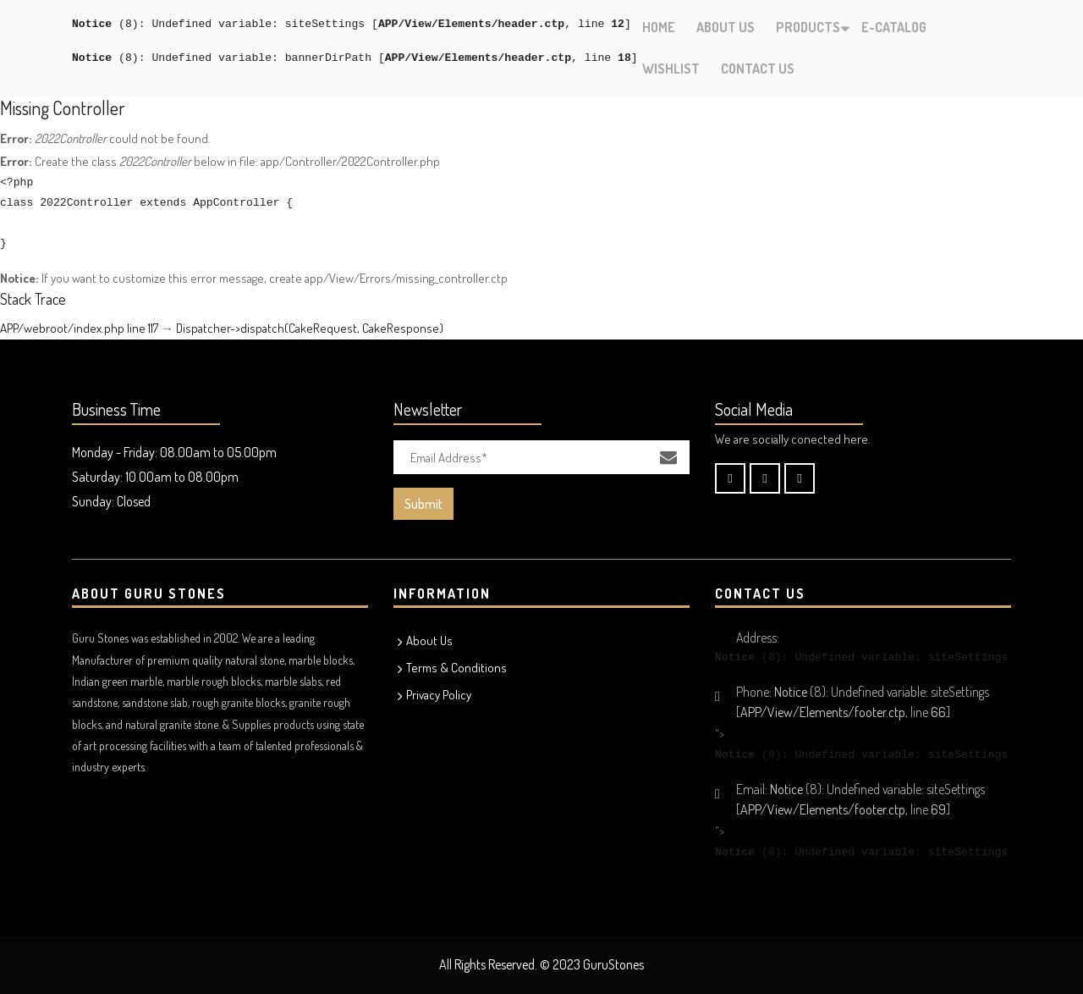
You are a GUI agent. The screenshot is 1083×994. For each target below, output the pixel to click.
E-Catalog (893, 27)
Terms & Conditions (456, 668)
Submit (423, 503)
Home (658, 27)
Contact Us (757, 68)
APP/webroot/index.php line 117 (79, 328)
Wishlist (671, 68)
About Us (725, 27)
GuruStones (613, 964)
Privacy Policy (438, 695)
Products (808, 27)
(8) (105, 24)
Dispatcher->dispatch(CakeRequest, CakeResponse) (309, 328)
